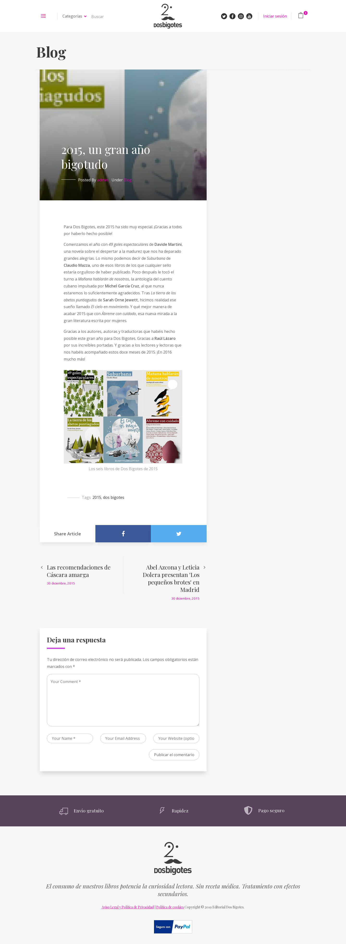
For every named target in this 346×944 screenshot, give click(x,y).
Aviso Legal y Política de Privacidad (128, 907)
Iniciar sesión (275, 16)
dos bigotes (113, 497)
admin (102, 180)
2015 (97, 497)
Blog (128, 180)
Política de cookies (170, 907)
